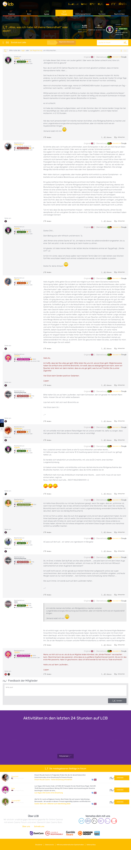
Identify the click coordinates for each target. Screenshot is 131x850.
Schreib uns (39, 826)
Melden (47, 137)
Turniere (101, 14)
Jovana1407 (15, 801)
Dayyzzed (14, 776)
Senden (119, 701)
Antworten (121, 137)
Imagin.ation (18, 501)
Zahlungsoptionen (83, 14)
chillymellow (18, 145)
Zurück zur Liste (14, 42)
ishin (16, 602)
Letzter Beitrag (83, 30)
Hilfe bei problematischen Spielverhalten (71, 844)
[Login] (124, 5)
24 (111, 789)
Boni (29, 14)
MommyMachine (20, 392)
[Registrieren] (115, 5)
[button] (94, 780)
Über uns (26, 826)
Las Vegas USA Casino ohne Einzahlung (48, 793)
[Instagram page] (107, 821)
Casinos (11, 14)
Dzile (13, 788)
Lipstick (84, 32)
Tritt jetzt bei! (65, 756)
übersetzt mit (119, 57)
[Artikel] (74, 5)
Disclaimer (36, 844)
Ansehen (122, 777)
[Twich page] (101, 821)
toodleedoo (18, 428)
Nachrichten (119, 14)
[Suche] (125, 42)
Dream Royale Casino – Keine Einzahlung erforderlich (53, 780)
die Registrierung (36, 50)
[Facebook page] (88, 821)
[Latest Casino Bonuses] (9, 5)
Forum (64, 14)
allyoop (16, 279)
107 (111, 801)
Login (23, 50)
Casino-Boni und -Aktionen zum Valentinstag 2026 (52, 804)
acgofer (118, 27)
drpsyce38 (18, 540)
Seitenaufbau (93, 844)
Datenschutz (48, 844)
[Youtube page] (114, 821)
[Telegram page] (81, 821)
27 (111, 777)
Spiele (46, 14)
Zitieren (106, 137)
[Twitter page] (94, 821)
